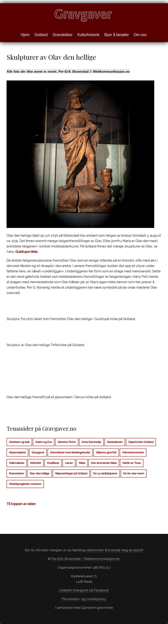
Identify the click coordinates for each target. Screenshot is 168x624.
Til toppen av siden (21, 504)
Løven (69, 463)
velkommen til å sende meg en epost (114, 550)
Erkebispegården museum (25, 484)
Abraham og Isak (19, 442)
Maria (82, 463)
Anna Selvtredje (91, 442)
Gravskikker (63, 35)
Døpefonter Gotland (140, 442)
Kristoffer (35, 463)
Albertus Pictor (67, 442)
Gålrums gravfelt (106, 452)
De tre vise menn (133, 473)
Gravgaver (38, 452)
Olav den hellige (39, 473)
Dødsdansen (115, 442)
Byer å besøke (116, 35)
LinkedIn (65, 590)
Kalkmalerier (16, 463)
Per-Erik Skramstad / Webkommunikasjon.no (85, 559)
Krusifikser (53, 463)
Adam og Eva (43, 442)
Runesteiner (16, 473)
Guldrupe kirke (26, 252)
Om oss (140, 35)
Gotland (41, 35)
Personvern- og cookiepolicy (84, 599)
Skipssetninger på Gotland (71, 473)
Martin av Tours (131, 463)
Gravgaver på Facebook (91, 590)
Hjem (25, 35)
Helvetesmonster (133, 452)
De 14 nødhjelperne (105, 473)
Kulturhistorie (88, 35)
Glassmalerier (17, 452)
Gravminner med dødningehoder (70, 452)
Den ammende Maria (104, 463)
